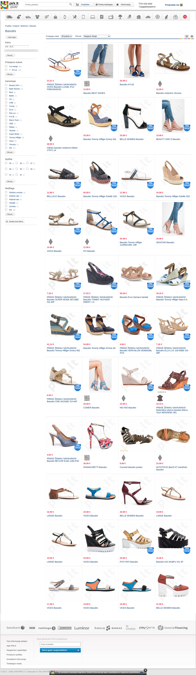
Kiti (10, 148)
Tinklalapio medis (14, 663)
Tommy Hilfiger (15, 137)
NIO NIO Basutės (128, 407)
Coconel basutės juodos (131, 467)
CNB (11, 103)
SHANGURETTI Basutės (95, 467)
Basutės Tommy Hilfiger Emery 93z (99, 139)
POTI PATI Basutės (129, 562)
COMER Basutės (91, 407)
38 (10, 169)
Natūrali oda (14, 199)
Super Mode (14, 134)
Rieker (12, 127)
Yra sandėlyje (9, 16)
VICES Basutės (127, 196)
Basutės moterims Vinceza (168, 93)
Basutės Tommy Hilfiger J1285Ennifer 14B (131, 243)
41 (10, 175)
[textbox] (49, 4)
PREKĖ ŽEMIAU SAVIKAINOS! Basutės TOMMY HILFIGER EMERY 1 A (98, 299)
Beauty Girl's (14, 85)
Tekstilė (12, 203)
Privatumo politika (14, 655)
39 (21, 169)
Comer (12, 106)
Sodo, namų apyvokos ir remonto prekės (138, 16)
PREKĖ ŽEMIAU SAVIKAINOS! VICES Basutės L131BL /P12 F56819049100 (62, 87)
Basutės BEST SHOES (94, 93)
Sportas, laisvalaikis (157, 16)
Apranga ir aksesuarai (37, 16)
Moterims (24, 26)
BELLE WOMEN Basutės (132, 139)
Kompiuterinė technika (92, 16)
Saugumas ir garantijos (17, 650)
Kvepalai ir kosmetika (19, 16)
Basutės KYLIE (127, 84)
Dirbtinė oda (14, 196)
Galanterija (55, 16)
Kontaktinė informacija (16, 659)
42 (21, 175)
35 (10, 163)
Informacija (126, 4)
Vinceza (12, 144)
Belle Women (14, 89)
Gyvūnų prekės (166, 16)
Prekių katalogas (105, 4)
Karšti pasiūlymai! (186, 16)
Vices (11, 141)
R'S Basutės (89, 251)
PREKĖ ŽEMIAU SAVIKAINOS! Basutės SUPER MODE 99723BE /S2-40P (63, 299)
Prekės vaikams (74, 16)
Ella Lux (12, 113)
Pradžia (8, 26)
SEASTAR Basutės (165, 242)
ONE (11, 124)
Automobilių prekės (148, 16)
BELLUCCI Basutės (56, 196)
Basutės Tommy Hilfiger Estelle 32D (100, 196)
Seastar (12, 131)
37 (31, 163)
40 (31, 169)
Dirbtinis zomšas (16, 192)
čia (141, 672)
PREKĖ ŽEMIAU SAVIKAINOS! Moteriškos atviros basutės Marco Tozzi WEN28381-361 (172, 410)
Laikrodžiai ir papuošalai (65, 16)
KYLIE (11, 117)
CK (10, 99)
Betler (11, 96)
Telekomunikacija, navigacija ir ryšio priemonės (83, 16)
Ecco (11, 110)
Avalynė (28, 16)
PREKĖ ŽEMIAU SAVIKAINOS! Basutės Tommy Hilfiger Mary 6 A (171, 298)
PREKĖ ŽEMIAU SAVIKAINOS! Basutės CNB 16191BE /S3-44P (62, 400)
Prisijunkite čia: (172, 5)
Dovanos (175, 16)
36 (21, 163)
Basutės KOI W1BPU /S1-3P (169, 562)
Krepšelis (85, 4)
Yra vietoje (13, 66)
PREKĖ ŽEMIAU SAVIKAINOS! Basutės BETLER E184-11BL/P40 (63, 459)
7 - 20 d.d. (13, 70)
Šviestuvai (120, 16)
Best (11, 92)
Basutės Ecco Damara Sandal (134, 297)
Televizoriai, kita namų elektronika (111, 16)
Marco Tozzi (14, 120)
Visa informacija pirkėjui (17, 641)
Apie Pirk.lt (11, 646)
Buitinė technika (102, 16)
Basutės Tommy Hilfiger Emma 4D (99, 348)
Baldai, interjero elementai (129, 16)
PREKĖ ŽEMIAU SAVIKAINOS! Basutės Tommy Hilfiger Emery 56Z (63, 349)
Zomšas (12, 206)
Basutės (33, 26)
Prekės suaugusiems (46, 16)
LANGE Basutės (54, 515)
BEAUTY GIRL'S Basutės (168, 139)
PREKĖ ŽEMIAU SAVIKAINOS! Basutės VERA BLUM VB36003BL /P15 (136, 350)
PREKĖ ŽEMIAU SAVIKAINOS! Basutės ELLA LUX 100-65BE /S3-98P (172, 350)
